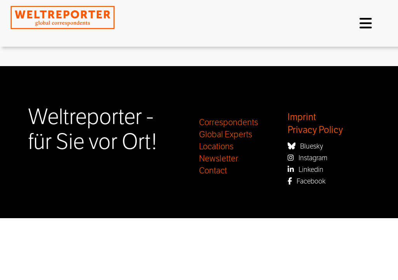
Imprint (302, 117)
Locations (216, 147)
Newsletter (218, 159)
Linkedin (305, 169)
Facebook (307, 181)
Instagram (307, 158)
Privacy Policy (315, 130)
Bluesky (305, 146)
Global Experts (225, 135)
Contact (213, 171)
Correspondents (228, 122)
